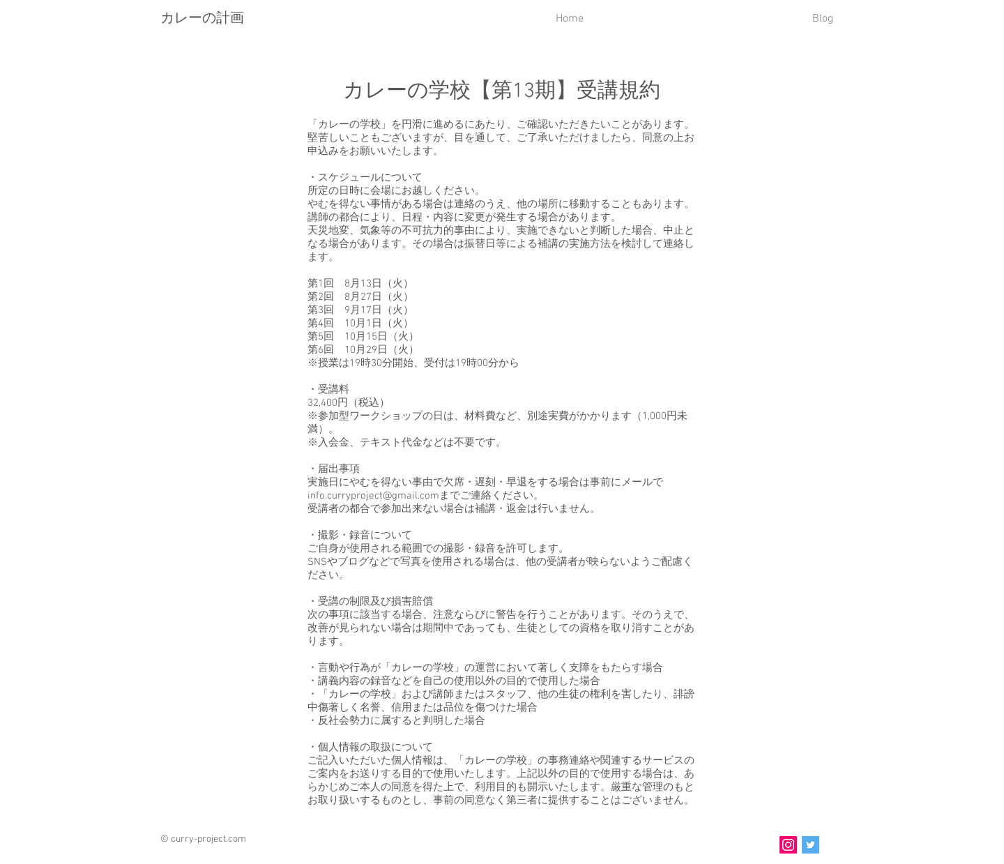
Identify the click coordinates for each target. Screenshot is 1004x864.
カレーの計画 (202, 17)
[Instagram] (788, 845)
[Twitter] (810, 845)
